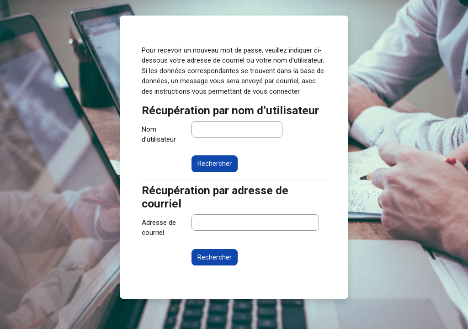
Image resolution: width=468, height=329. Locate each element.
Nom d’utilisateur (159, 134)
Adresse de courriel (159, 227)
